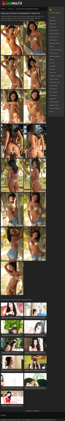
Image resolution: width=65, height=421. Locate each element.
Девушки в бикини (55, 43)
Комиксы (52, 59)
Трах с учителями (54, 108)
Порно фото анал (54, 82)
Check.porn (36, 411)
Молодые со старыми (56, 76)
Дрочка (52, 46)
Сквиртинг (53, 98)
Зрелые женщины (55, 56)
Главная (3, 9)
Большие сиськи (54, 33)
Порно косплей (54, 79)
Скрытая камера (54, 102)
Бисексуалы (53, 24)
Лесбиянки (53, 66)
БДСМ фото (53, 20)
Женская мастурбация (56, 50)
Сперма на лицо (54, 105)
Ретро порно (53, 89)
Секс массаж (53, 95)
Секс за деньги (54, 92)
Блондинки (53, 27)
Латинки (10, 9)
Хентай (52, 111)
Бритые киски (53, 40)
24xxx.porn (29, 411)
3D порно (52, 17)
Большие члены (54, 37)
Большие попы (54, 30)
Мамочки (52, 69)
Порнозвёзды (53, 85)
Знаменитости (54, 53)
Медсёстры (53, 72)
